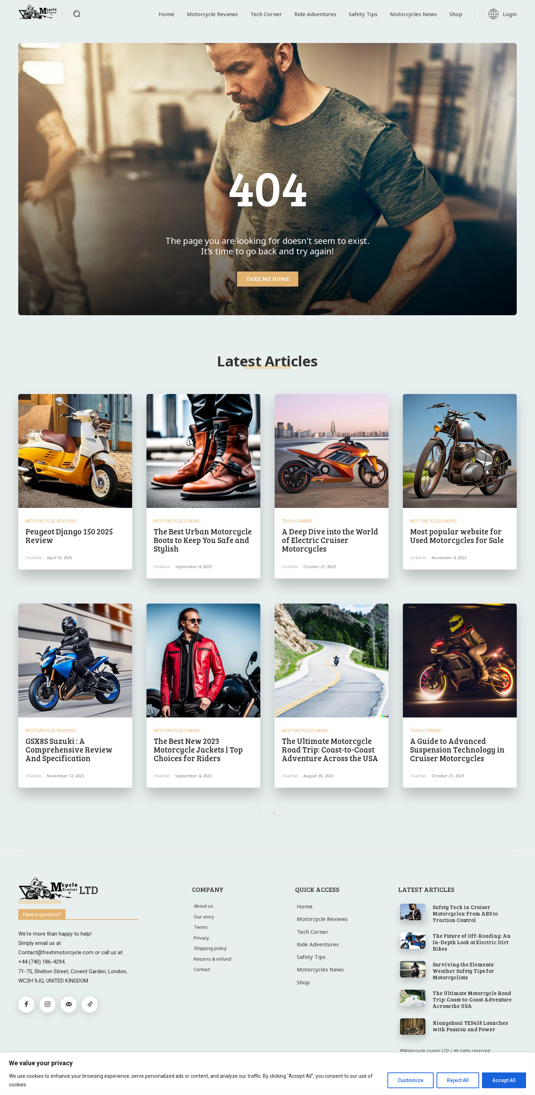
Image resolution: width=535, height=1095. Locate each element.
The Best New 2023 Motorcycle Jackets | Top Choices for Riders (198, 749)
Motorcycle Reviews (50, 521)
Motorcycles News (177, 521)
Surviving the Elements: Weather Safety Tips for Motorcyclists (463, 971)
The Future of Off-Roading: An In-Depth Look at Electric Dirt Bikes (472, 942)
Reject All (458, 1080)
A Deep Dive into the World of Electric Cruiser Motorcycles (330, 540)
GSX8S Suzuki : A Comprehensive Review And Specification (68, 749)
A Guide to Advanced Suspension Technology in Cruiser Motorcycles (457, 749)
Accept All (504, 1080)
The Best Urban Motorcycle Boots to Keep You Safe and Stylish (203, 540)
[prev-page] (260, 814)
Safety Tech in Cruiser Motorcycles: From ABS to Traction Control (465, 913)
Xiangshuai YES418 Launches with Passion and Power (470, 1026)
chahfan (33, 557)
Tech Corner (297, 521)
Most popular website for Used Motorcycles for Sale (457, 535)
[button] (77, 14)
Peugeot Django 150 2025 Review (69, 535)
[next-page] (274, 814)
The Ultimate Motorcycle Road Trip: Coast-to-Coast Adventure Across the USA (330, 749)
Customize (410, 1080)
